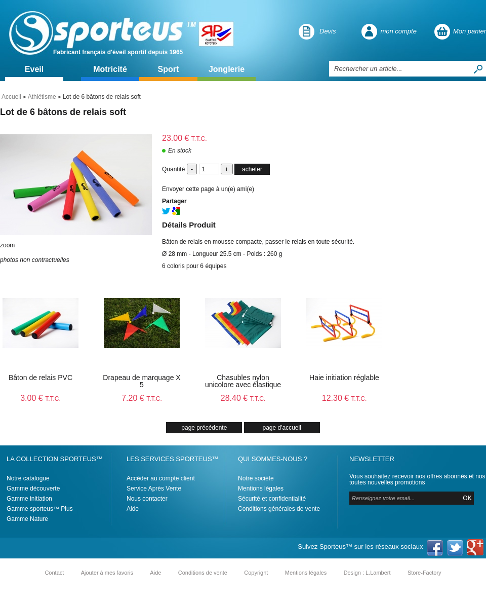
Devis (327, 31)
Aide (133, 508)
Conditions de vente (202, 573)
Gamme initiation (29, 498)
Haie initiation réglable (344, 377)
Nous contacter (147, 498)
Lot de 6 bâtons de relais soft (63, 112)
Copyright (256, 573)
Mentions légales (261, 488)
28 (243, 398)
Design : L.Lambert (367, 573)
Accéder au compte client (161, 478)
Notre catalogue (28, 478)
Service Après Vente (154, 488)
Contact (54, 573)
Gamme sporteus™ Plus (40, 508)
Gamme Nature (27, 518)
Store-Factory (424, 573)
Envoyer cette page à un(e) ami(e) (208, 189)
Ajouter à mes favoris (107, 573)
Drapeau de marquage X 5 (141, 381)
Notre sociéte (256, 478)
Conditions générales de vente (279, 508)
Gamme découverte (33, 488)
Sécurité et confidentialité (272, 498)
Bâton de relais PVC (40, 377)
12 (344, 398)
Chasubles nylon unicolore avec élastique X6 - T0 (243, 384)
